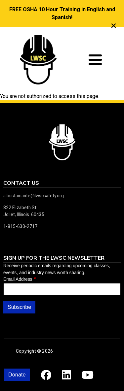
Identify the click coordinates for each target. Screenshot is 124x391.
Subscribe (19, 307)
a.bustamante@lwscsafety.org (33, 195)
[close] (113, 25)
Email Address (17, 279)
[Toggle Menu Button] (95, 60)
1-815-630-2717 (20, 226)
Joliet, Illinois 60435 (23, 214)
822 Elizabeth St (19, 207)
